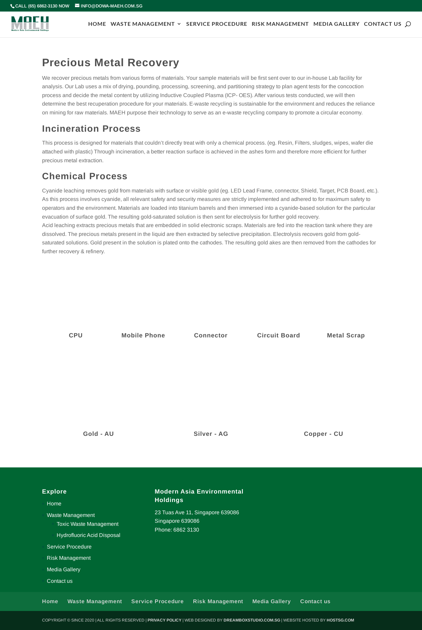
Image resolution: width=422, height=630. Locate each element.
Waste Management (71, 515)
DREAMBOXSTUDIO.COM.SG (252, 620)
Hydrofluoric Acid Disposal (88, 535)
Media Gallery (63, 569)
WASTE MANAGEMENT (143, 24)
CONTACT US (383, 24)
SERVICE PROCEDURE (216, 24)
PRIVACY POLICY (164, 620)
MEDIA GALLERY (336, 24)
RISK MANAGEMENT (280, 24)
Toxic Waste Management (87, 524)
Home (54, 503)
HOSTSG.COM (340, 620)
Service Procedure (69, 547)
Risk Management (69, 558)
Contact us (60, 581)
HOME (97, 24)
